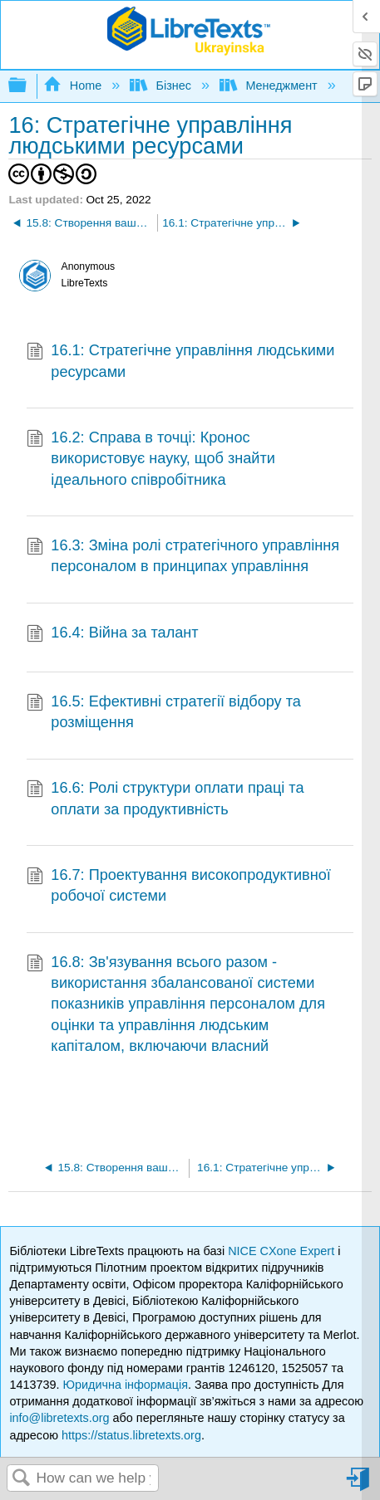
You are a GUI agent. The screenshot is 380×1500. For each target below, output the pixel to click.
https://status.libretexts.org (131, 1435)
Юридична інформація (125, 1384)
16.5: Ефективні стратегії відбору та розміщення (164, 712)
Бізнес (162, 85)
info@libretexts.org (59, 1417)
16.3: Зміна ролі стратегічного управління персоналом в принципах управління (183, 556)
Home (74, 85)
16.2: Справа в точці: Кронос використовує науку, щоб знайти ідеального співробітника (151, 459)
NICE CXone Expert (283, 1251)
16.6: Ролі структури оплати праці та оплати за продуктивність (165, 799)
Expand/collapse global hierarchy (28, 86)
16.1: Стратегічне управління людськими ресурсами (180, 361)
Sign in (359, 1485)
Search (22, 1479)
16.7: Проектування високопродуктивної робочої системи (179, 886)
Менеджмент (270, 85)
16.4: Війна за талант (113, 635)
